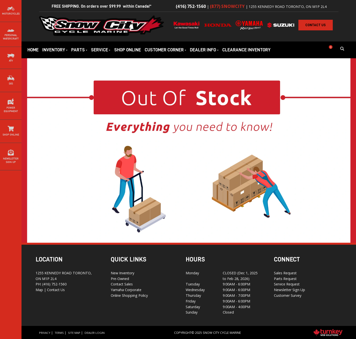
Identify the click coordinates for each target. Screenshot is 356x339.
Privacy (44, 333)
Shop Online (127, 49)
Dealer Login (95, 333)
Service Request (287, 284)
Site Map (74, 333)
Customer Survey (287, 295)
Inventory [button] (54, 49)
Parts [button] (79, 49)
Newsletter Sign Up (289, 289)
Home (33, 49)
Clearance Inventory (246, 49)
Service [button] (101, 49)
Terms (59, 333)
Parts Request (285, 278)
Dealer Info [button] (204, 49)
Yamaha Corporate (126, 289)
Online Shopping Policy (129, 295)
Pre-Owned (120, 278)
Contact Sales (122, 284)
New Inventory (122, 273)
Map (40, 289)
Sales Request (285, 273)
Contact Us (56, 289)
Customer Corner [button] (165, 49)
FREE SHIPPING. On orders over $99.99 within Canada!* (102, 6)
